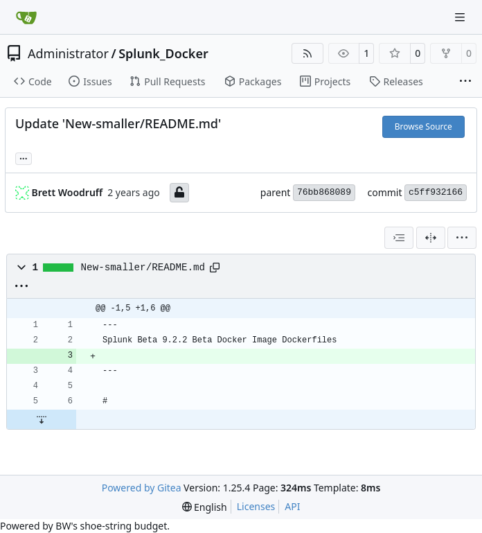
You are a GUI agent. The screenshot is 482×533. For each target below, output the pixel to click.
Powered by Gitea (141, 487)
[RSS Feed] (307, 53)
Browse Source (423, 126)
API (292, 506)
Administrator (68, 53)
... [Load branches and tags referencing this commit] (23, 157)
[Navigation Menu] (461, 17)
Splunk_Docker (163, 53)
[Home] (26, 17)
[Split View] (430, 238)
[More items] (465, 82)
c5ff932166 (436, 192)
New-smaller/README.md (143, 267)
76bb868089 (324, 192)
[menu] (461, 238)
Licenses (256, 506)
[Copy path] (214, 267)
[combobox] (398, 238)
